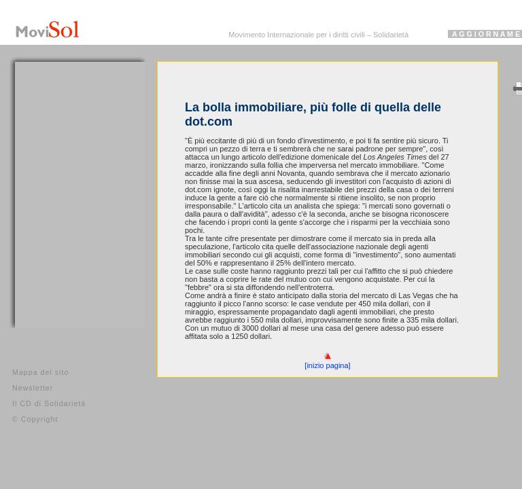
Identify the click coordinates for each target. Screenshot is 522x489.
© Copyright (35, 419)
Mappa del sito (40, 372)
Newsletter (32, 388)
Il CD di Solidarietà (49, 403)
